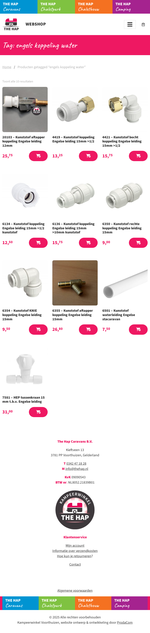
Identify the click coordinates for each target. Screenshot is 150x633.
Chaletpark (57, 6)
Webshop (24, 24)
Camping (132, 6)
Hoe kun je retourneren (74, 556)
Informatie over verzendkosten (75, 550)
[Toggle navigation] (130, 24)
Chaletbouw (95, 6)
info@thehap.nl (76, 468)
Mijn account (75, 545)
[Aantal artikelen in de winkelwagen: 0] (143, 24)
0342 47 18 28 (76, 463)
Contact (75, 564)
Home (6, 67)
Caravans (20, 6)
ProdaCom (125, 622)
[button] (38, 156)
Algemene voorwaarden (75, 590)
